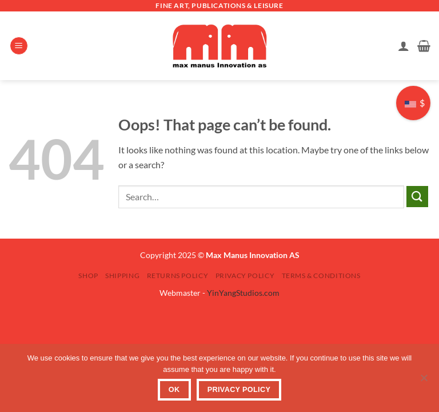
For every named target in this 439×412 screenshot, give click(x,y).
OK (174, 390)
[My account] (403, 45)
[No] (423, 381)
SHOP (88, 275)
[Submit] (417, 196)
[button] (19, 46)
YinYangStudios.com (243, 293)
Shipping (122, 275)
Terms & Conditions (321, 275)
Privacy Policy (245, 275)
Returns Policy (178, 275)
